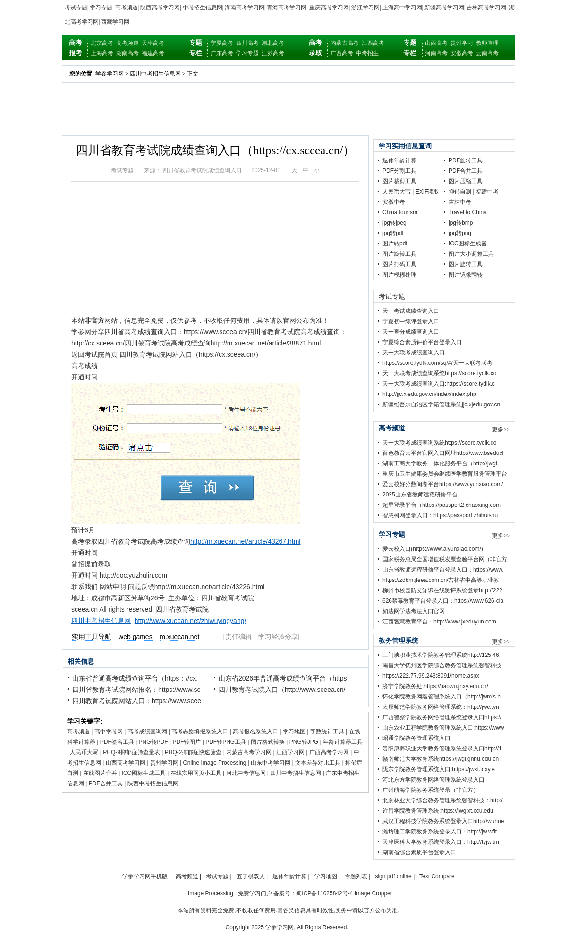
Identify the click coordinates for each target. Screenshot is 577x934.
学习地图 (294, 731)
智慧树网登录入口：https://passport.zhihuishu (440, 515)
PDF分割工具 (399, 171)
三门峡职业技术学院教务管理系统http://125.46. (441, 655)
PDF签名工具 (117, 742)
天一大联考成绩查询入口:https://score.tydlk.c (438, 383)
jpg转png (460, 233)
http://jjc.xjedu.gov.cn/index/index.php (429, 394)
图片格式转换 (268, 742)
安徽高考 (461, 53)
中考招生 (367, 53)
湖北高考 (273, 43)
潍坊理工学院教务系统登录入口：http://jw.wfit (439, 831)
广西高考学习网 (329, 752)
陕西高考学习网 (160, 7)
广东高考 (222, 53)
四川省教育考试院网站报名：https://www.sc (136, 689)
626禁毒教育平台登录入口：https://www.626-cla (442, 600)
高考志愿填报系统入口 (199, 731)
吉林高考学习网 (486, 7)
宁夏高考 (222, 43)
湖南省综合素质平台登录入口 (419, 852)
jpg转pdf (393, 233)
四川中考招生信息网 (155, 73)
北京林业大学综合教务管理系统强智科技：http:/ (442, 800)
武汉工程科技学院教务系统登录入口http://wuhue (443, 821)
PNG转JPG (303, 742)
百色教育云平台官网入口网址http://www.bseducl (442, 453)
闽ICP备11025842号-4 (324, 893)
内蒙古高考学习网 (249, 752)
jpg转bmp (461, 222)
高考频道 (126, 7)
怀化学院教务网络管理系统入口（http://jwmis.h (441, 696)
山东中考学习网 (270, 762)
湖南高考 (127, 53)
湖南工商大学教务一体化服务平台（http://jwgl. (440, 463)
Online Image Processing (214, 762)
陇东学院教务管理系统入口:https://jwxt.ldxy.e (438, 769)
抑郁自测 (460, 191)
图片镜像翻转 (466, 274)
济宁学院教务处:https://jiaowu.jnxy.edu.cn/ (435, 686)
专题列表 (356, 876)
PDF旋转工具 (466, 160)
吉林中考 (460, 202)
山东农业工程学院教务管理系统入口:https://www (443, 727)
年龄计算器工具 (343, 742)
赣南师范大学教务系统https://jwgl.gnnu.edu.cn (440, 759)
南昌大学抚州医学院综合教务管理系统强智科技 (441, 665)
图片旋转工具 (399, 254)
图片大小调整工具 (471, 254)
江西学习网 (290, 752)
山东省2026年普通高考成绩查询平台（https (283, 678)
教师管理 (487, 43)
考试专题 (76, 7)
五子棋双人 (251, 876)
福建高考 (153, 53)
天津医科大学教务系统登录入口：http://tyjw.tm (440, 842)
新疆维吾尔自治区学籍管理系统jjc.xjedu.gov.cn (441, 404)
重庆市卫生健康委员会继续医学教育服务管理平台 (444, 474)
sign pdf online (393, 876)
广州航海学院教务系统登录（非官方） (430, 790)
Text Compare (437, 876)
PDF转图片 (186, 742)
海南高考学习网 (244, 7)
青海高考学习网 (286, 7)
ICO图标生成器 (468, 243)
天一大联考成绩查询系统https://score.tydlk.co (439, 373)
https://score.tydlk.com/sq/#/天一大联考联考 (437, 363)
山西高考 (436, 43)
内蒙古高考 (345, 43)
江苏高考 (273, 53)
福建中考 (487, 191)
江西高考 (373, 43)
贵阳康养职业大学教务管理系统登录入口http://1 (442, 748)
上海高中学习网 (402, 7)
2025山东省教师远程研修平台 (420, 494)
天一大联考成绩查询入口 (413, 352)
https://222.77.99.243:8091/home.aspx (430, 676)
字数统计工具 (327, 731)
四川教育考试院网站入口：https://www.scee (136, 701)
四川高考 (247, 43)
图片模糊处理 (399, 274)
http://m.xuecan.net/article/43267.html (245, 541)
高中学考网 (108, 731)
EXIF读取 (428, 191)
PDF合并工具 (106, 783)
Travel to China (468, 212)
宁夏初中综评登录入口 (410, 321)
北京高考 (102, 43)
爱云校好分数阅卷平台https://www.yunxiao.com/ (442, 484)
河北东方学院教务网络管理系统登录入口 (433, 779)
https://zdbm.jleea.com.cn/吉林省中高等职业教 (440, 580)
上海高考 (102, 53)
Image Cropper (373, 893)
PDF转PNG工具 (225, 742)
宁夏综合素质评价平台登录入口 (422, 342)
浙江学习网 (365, 7)
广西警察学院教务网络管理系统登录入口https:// (441, 717)
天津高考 (153, 43)
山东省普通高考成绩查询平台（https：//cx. (135, 678)
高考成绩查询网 (147, 731)
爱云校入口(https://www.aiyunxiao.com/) (432, 549)
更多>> (501, 429)
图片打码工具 (399, 264)
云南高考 (487, 53)
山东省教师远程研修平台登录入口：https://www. (443, 569)
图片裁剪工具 (399, 181)
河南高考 (436, 53)
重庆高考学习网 (329, 7)
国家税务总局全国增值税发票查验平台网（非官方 (444, 559)
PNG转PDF (153, 742)
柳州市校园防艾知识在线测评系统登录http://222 (442, 590)
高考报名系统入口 (255, 731)
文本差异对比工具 (317, 762)
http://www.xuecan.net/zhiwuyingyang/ (190, 620)
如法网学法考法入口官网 (413, 611)
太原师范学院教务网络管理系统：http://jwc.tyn (440, 707)
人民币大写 (84, 752)
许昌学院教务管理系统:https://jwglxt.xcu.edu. (438, 811)
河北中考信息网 (246, 773)
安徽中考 (393, 202)
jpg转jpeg (394, 222)
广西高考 (342, 53)
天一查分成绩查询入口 (410, 331)
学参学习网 (109, 73)
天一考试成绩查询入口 (410, 311)
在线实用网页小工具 (195, 773)
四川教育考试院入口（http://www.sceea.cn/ (282, 689)
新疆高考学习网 (444, 7)
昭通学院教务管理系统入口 (416, 738)
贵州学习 (461, 43)
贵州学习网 (164, 762)
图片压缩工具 (466, 181)
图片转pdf (394, 243)
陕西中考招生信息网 (152, 783)
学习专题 (101, 7)
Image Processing (210, 893)
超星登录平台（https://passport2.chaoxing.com (441, 505)
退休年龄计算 (399, 160)
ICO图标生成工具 (144, 773)
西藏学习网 (115, 21)
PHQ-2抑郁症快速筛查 (193, 752)
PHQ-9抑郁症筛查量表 (131, 752)
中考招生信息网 (202, 7)
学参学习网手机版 (145, 876)
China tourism (399, 212)
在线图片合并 (100, 773)
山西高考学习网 (125, 762)
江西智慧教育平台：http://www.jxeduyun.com (439, 621)
